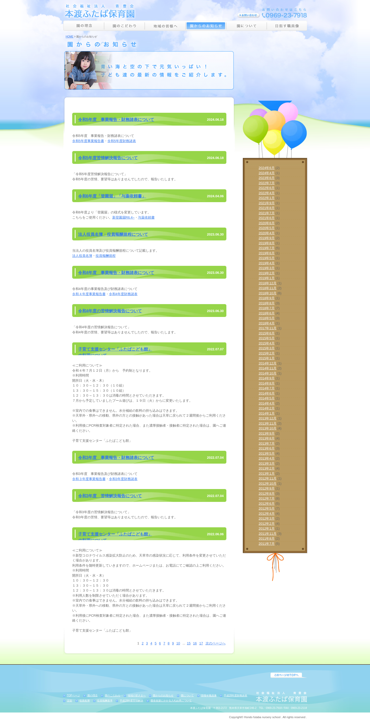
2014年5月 (267, 398)
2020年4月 (267, 233)
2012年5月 (267, 508)
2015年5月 (267, 338)
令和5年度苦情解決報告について (108, 158)
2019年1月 (267, 278)
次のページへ (216, 643)
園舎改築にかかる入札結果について (171, 700)
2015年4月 (267, 343)
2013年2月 (267, 468)
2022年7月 (267, 183)
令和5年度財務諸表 (121, 141)
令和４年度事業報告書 (89, 294)
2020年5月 (267, 228)
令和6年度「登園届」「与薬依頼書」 (112, 196)
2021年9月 (267, 203)
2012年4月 (267, 513)
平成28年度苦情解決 (131, 700)
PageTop (289, 675)
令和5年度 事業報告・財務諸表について (116, 119)
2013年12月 (267, 418)
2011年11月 (267, 534)
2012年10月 (267, 483)
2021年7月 (267, 213)
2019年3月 (267, 268)
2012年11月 (267, 478)
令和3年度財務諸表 (123, 479)
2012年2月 (267, 524)
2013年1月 (267, 473)
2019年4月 (267, 263)
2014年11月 (267, 368)
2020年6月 (267, 223)
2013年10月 (267, 428)
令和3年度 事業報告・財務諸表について (116, 457)
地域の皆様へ (165, 26)
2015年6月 (267, 333)
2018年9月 (267, 298)
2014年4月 (267, 403)
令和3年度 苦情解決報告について (110, 496)
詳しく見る (275, 96)
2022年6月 (267, 188)
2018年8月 (267, 303)
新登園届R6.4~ (123, 217)
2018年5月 (267, 318)
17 (201, 643)
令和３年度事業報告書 (89, 479)
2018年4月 (267, 323)
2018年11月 (267, 288)
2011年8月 (267, 538)
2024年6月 (267, 168)
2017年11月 (267, 328)
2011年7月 (267, 544)
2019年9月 (267, 238)
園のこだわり (124, 26)
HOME (69, 36)
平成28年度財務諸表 (235, 695)
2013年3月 (267, 463)
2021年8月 (267, 208)
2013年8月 (267, 438)
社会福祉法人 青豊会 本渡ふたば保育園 (99, 11)
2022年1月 (267, 198)
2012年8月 (267, 493)
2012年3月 (267, 518)
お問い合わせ (248, 15)
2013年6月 (267, 448)
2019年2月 (267, 273)
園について (246, 26)
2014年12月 (267, 363)
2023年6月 (267, 178)
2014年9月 (267, 378)
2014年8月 (267, 383)
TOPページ (73, 695)
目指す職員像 (287, 26)
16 (195, 643)
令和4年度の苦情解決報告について (110, 311)
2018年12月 (267, 283)
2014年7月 (267, 388)
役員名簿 (84, 700)
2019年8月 (267, 243)
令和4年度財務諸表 (123, 294)
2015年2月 (267, 353)
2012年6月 (267, 503)
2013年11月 (267, 423)
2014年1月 (267, 413)
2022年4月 (267, 193)
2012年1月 (267, 528)
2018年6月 (267, 313)
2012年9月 (267, 488)
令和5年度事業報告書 (88, 141)
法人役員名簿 (82, 256)
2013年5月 (267, 453)
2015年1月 (267, 358)
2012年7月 (267, 498)
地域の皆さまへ (137, 695)
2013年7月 (267, 443)
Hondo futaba (252, 717)
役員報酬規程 (106, 256)
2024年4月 (267, 173)
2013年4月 (267, 458)
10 (178, 643)
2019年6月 (267, 253)
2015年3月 (267, 348)
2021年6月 (267, 218)
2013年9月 (267, 433)
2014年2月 (267, 408)
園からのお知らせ (206, 26)
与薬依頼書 (146, 217)
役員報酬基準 (105, 700)
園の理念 (83, 26)
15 (188, 643)
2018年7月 (267, 308)
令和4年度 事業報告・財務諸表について (116, 272)
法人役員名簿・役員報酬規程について (113, 234)
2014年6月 (267, 393)
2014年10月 (267, 373)
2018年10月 (267, 293)
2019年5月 (267, 258)
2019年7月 (267, 248)
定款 (69, 700)
